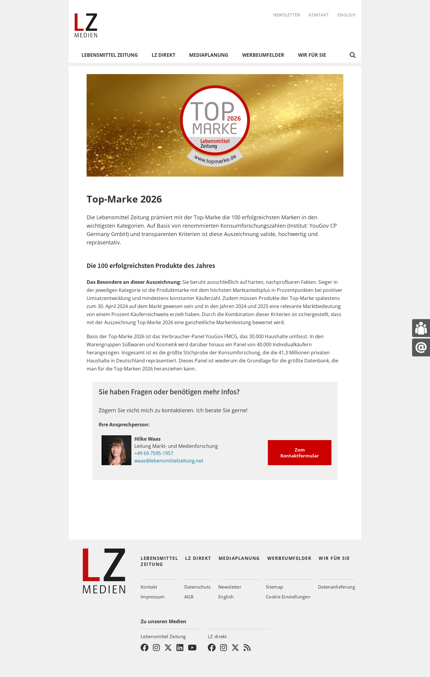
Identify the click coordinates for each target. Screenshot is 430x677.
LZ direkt (163, 55)
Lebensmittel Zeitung (110, 55)
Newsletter (286, 15)
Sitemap (274, 587)
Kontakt (319, 15)
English (346, 15)
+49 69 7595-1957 (153, 453)
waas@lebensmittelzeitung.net (168, 460)
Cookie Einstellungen (288, 597)
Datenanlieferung (336, 587)
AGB (189, 597)
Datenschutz (197, 587)
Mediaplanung (208, 55)
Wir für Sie (312, 55)
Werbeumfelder (263, 55)
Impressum (153, 597)
